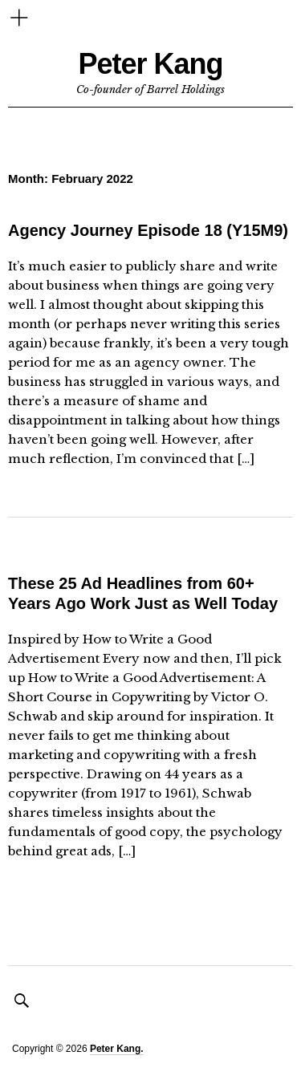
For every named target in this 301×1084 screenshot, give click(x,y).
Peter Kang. (117, 1048)
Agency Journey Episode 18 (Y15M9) (148, 230)
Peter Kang (150, 63)
